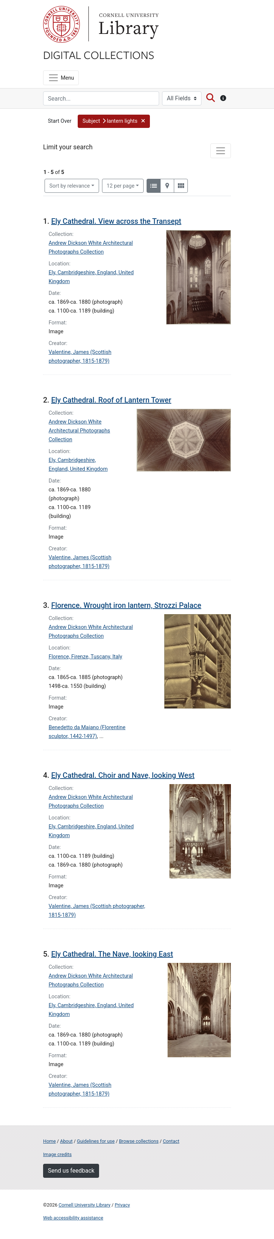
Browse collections (139, 1141)
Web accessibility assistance (73, 1218)
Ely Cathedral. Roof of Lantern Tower (111, 400)
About (66, 1141)
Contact (171, 1141)
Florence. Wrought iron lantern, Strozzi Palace (126, 605)
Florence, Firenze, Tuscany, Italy (85, 657)
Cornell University (61, 24)
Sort (69, 186)
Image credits (57, 1154)
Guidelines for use (96, 1141)
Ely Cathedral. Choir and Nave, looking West (122, 775)
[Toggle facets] (220, 150)
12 (121, 185)
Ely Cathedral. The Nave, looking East (112, 954)
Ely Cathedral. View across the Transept (116, 221)
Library (127, 24)
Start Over (59, 121)
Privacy (122, 1205)
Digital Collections (98, 54)
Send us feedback (71, 1170)
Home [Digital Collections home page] (49, 1141)
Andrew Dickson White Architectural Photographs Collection (79, 431)
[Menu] (61, 77)
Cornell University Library (84, 1205)
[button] (114, 121)
